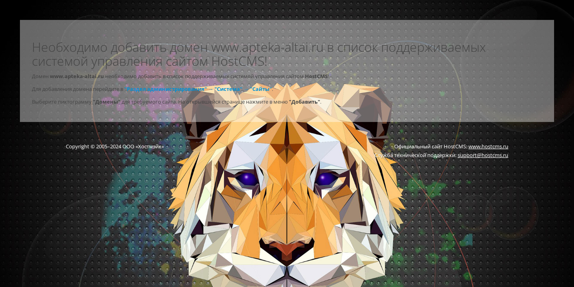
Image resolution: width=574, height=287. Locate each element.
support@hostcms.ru (483, 155)
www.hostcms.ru (488, 146)
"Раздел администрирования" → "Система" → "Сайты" (198, 88)
